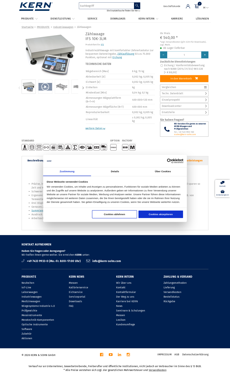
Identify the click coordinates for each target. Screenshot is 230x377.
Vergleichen (184, 87)
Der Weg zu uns (125, 296)
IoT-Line (26, 287)
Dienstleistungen (192, 160)
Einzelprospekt (184, 99)
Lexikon (120, 319)
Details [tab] (115, 171)
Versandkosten (172, 292)
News (119, 305)
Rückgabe (169, 301)
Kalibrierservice (78, 287)
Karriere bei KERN (127, 301)
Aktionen (27, 338)
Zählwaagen (84, 27)
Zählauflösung (125, 53)
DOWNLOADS (117, 18)
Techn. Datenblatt (184, 93)
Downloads (75, 301)
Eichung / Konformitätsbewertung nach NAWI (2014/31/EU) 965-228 (184, 69)
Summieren (38, 210)
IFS (102, 44)
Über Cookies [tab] (163, 171)
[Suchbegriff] (106, 5)
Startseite (28, 27)
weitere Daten (95, 128)
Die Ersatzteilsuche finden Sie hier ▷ (123, 11)
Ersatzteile (184, 112)
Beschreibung (35, 160)
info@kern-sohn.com (103, 261)
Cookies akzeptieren (161, 214)
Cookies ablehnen (114, 214)
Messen (73, 282)
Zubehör (26, 333)
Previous (19, 87)
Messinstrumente (32, 315)
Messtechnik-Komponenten (38, 319)
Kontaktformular (126, 292)
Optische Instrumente (35, 324)
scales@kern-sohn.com (185, 134)
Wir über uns (123, 282)
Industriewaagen (63, 27)
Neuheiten (28, 282)
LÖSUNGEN (202, 18)
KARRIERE (177, 18)
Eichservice (76, 292)
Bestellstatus (171, 296)
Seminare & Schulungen (130, 310)
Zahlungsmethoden (175, 282)
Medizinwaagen (31, 301)
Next (83, 87)
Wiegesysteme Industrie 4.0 (38, 305)
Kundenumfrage (125, 324)
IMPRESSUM (164, 354)
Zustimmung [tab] (67, 171)
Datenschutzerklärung (195, 354)
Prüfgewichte (29, 310)
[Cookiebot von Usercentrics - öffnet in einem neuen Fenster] (169, 161)
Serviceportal (77, 296)
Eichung (117, 57)
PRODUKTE (43, 27)
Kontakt (120, 287)
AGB (176, 354)
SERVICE (92, 18)
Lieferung (169, 287)
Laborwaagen (30, 292)
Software (27, 329)
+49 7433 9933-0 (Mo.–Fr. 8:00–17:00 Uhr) (51, 261)
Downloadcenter (184, 105)
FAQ (71, 305)
